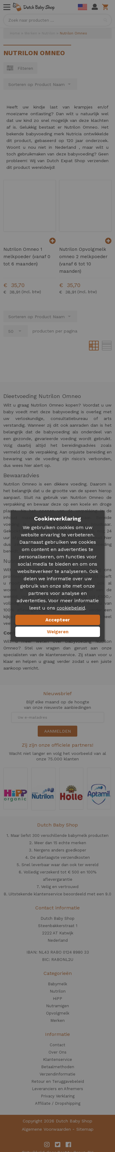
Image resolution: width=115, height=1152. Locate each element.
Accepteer (57, 620)
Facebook (68, 1145)
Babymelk (57, 984)
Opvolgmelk (57, 1013)
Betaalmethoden (57, 1067)
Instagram (47, 1145)
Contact (57, 1045)
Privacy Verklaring (58, 1096)
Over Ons (57, 1052)
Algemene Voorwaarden (46, 1129)
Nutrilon (48, 33)
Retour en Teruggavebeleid (57, 1081)
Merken (31, 33)
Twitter (58, 1145)
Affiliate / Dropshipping (57, 1103)
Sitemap (85, 1129)
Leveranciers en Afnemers (57, 1088)
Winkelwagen (106, 7)
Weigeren (57, 632)
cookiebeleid (71, 608)
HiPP (57, 998)
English (82, 7)
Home (15, 33)
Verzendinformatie (57, 1074)
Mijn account (95, 7)
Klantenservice (57, 1059)
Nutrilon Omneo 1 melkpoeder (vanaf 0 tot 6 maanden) (26, 257)
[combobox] (57, 20)
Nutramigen (57, 1006)
